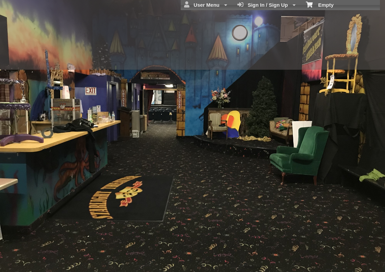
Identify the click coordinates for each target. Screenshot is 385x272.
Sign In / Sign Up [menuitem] (266, 4)
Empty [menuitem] (320, 4)
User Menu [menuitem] (205, 4)
